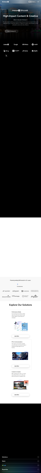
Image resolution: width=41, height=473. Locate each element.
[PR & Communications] (20, 320)
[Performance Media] (20, 290)
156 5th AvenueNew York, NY (20, 453)
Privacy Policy (13, 461)
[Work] (20, 427)
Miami (3, 451)
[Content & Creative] (20, 349)
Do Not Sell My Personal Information (21, 461)
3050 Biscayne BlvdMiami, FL (5, 453)
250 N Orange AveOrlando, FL (35, 453)
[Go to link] (5, 1)
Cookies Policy (29, 461)
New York (20, 451)
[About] (20, 438)
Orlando (34, 451)
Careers (34, 461)
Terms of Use (8, 461)
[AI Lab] (20, 431)
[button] (32, 2)
